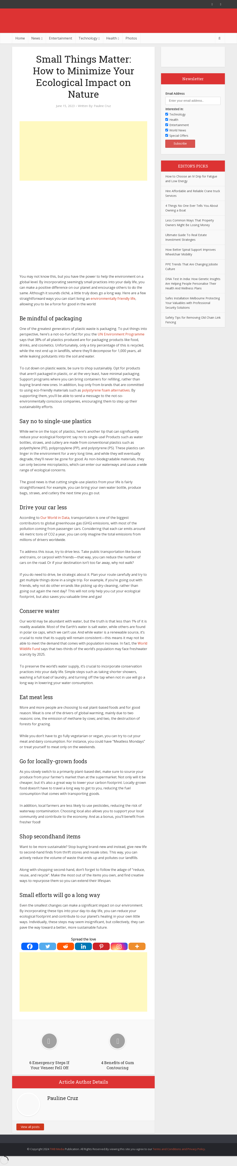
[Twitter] (47, 946)
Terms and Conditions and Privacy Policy (179, 1149)
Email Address (175, 94)
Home (20, 38)
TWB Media (57, 1149)
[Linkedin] (83, 946)
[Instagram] (119, 946)
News (35, 38)
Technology (88, 38)
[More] (137, 946)
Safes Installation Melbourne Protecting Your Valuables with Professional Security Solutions (192, 303)
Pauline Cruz (102, 106)
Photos (131, 38)
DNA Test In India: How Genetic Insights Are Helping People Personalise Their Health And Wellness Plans (192, 283)
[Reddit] (65, 946)
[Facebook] (29, 946)
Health (111, 38)
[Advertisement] (83, 151)
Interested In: (174, 109)
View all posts (30, 1127)
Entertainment (60, 38)
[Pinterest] (101, 946)
